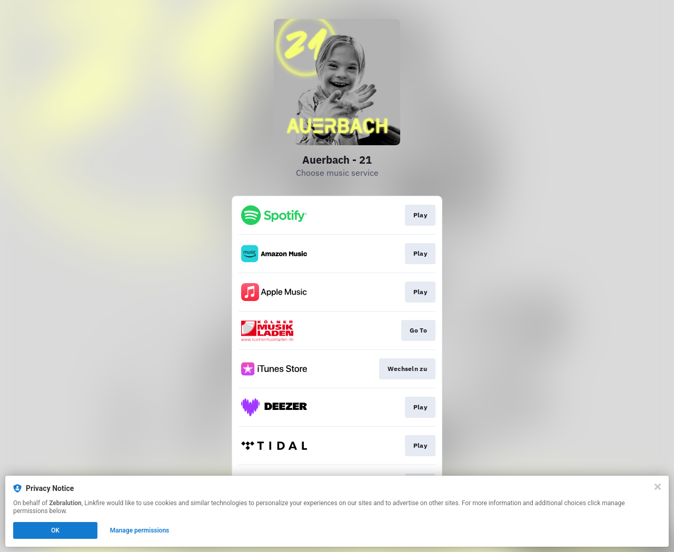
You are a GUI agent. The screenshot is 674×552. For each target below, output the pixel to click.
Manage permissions (140, 530)
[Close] (657, 486)
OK (55, 530)
